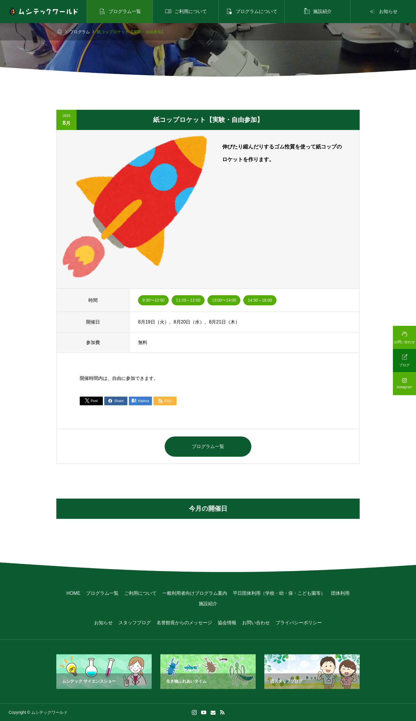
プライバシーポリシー (299, 622)
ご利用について (140, 593)
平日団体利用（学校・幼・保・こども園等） (279, 593)
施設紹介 (208, 603)
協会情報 (227, 622)
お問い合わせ (256, 622)
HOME (73, 593)
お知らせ (103, 622)
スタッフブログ (134, 622)
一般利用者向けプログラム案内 (194, 593)
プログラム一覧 (208, 446)
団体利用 (340, 593)
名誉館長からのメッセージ (184, 622)
